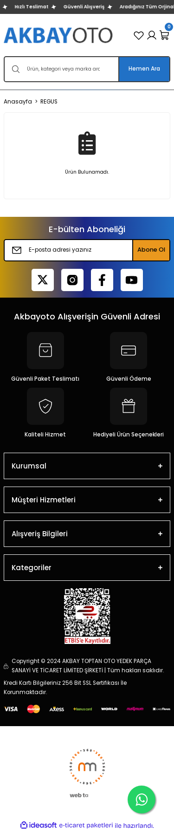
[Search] (87, 69)
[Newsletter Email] (87, 250)
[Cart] (164, 35)
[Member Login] (151, 35)
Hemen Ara (144, 68)
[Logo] (59, 35)
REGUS (49, 101)
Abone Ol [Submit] (151, 250)
